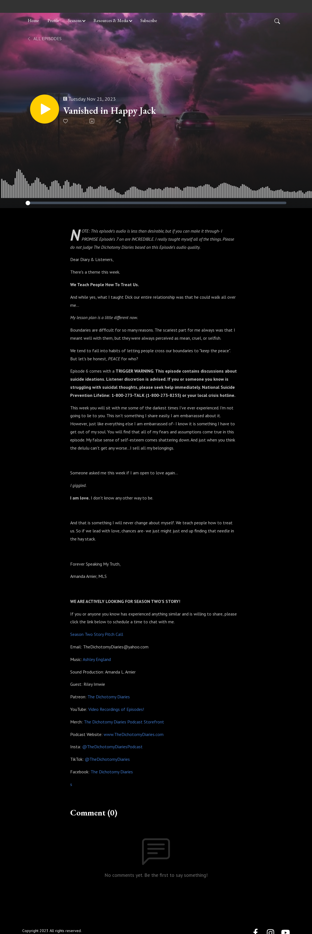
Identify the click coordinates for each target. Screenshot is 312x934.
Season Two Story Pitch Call (96, 634)
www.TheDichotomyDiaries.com (134, 734)
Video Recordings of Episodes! (116, 709)
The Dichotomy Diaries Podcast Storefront (124, 722)
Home (33, 20)
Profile (53, 20)
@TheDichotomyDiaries (107, 759)
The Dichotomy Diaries (108, 696)
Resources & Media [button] (111, 20)
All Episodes (44, 38)
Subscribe (148, 20)
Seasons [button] (75, 20)
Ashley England (96, 659)
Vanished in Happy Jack (109, 110)
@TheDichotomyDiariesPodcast (112, 746)
